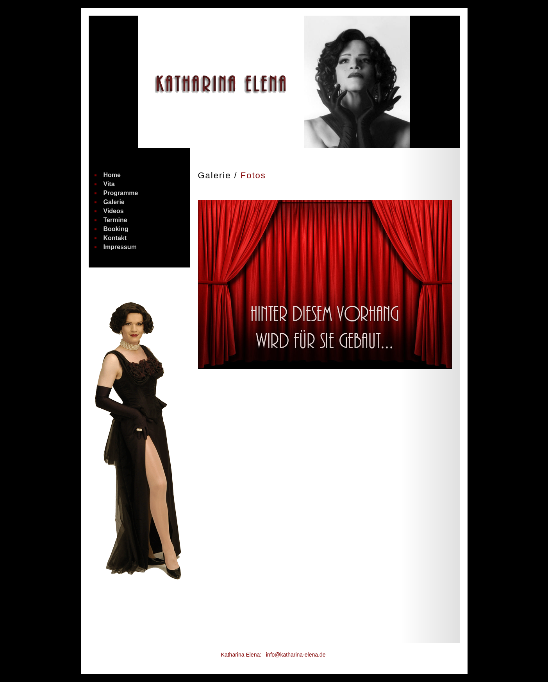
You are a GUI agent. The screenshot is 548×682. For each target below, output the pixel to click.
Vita (109, 184)
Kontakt (115, 238)
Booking (116, 229)
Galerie (114, 202)
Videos (114, 211)
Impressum (120, 247)
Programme (121, 193)
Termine (115, 220)
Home (112, 175)
